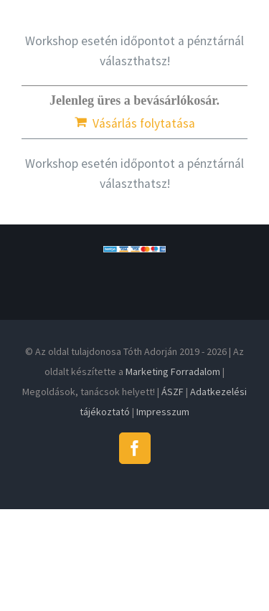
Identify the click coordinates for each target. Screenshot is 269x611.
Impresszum (162, 411)
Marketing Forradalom (173, 371)
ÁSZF (172, 391)
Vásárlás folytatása (144, 123)
